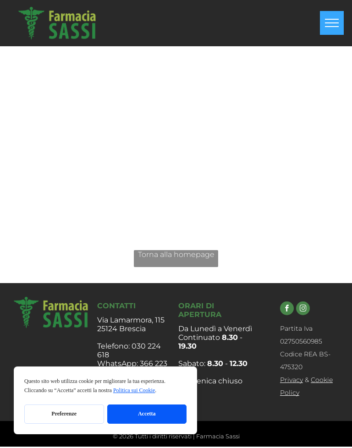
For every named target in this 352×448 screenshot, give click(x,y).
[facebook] (287, 309)
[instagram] (303, 309)
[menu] (332, 23)
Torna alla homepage (176, 254)
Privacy (291, 380)
